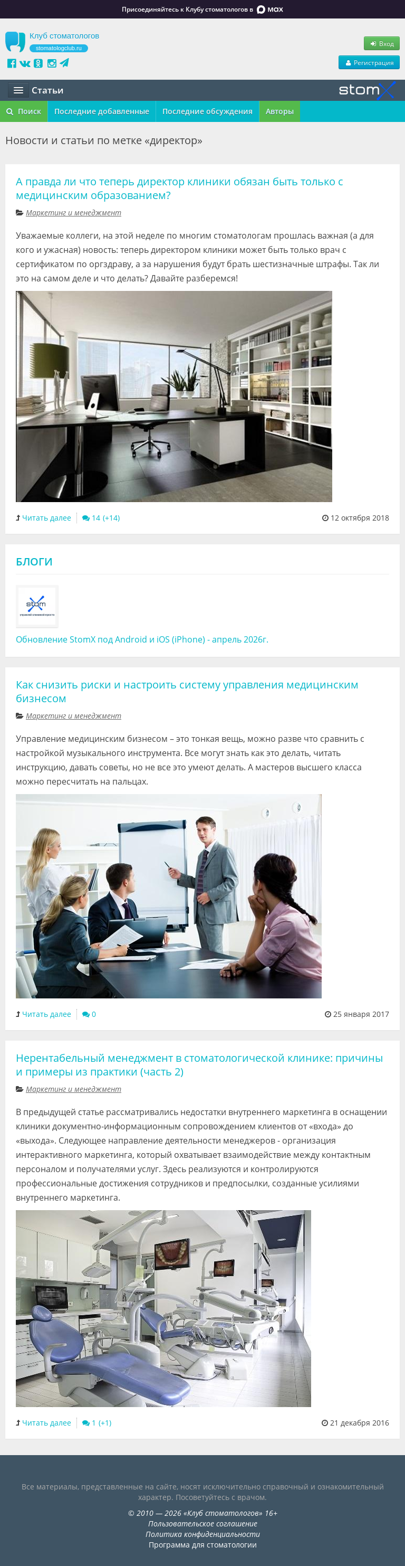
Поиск (23, 111)
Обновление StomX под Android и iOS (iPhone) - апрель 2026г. (142, 639)
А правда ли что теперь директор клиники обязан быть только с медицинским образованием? (179, 188)
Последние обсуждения (207, 111)
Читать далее (46, 518)
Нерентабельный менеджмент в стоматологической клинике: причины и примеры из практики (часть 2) (199, 1065)
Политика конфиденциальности (203, 1534)
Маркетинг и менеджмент (73, 212)
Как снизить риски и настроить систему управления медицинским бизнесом (187, 691)
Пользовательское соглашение (202, 1523)
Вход (382, 43)
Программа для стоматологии (203, 1545)
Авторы (280, 111)
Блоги (34, 561)
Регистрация (369, 62)
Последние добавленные (101, 111)
